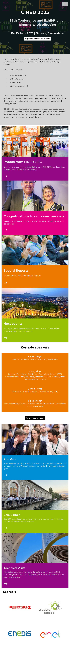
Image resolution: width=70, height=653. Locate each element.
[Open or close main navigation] (65, 4)
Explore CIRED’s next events (37, 39)
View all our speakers (35, 418)
